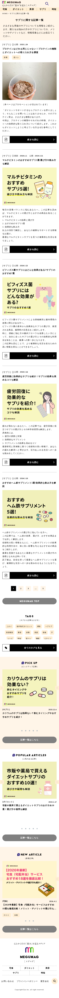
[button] (21, 730)
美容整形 (9, 632)
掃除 (39, 626)
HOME (5, 13)
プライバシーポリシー (27, 981)
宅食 (5, 9)
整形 (19, 632)
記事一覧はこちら (29, 740)
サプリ (43, 9)
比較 (16, 915)
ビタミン (47, 638)
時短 (54, 9)
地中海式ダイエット (24, 626)
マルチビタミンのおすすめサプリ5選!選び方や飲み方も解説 (29, 162)
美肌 (36, 632)
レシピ (10, 638)
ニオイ (9, 626)
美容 (31, 9)
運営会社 (44, 981)
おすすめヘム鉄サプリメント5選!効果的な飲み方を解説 (29, 484)
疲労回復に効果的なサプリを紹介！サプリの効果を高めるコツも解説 (29, 378)
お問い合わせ (7, 981)
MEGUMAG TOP (29, 601)
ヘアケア (48, 626)
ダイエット (18, 9)
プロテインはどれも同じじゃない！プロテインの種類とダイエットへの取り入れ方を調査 (29, 50)
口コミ (6, 915)
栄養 (5, 57)
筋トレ (16, 57)
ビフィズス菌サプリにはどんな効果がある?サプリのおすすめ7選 (28, 272)
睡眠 (38, 638)
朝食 (44, 632)
